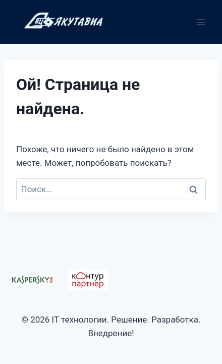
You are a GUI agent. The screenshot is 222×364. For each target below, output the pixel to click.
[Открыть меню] (200, 22)
